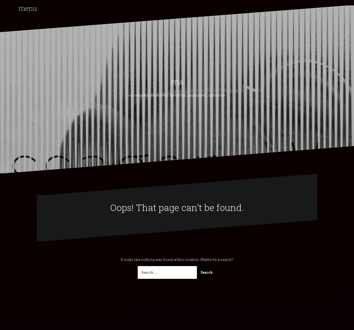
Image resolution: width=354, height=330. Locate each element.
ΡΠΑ (177, 82)
